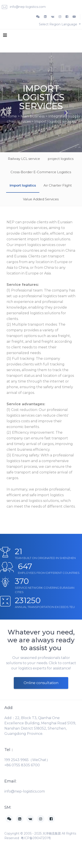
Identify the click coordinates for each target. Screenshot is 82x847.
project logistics (60, 159)
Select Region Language (58, 24)
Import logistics (23, 185)
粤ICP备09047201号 (36, 838)
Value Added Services (41, 199)
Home (11, 116)
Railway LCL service (24, 159)
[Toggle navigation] (5, 35)
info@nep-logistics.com (24, 7)
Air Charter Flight (58, 185)
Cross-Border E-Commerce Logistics (40, 172)
